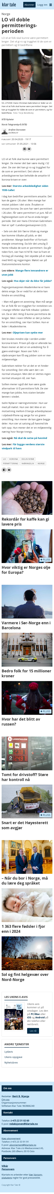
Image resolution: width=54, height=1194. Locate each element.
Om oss (5, 1099)
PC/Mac (35, 1014)
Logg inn (42, 4)
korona (13, 459)
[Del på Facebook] (24, 149)
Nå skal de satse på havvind (30, 438)
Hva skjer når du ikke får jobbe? (33, 280)
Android (40, 1017)
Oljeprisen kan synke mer (28, 332)
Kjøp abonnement (11, 1138)
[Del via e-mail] (29, 149)
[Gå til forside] (9, 5)
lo (4, 459)
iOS (29, 1017)
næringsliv (28, 463)
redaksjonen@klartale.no (23, 1123)
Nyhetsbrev (11, 1062)
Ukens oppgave (13, 1057)
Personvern (8, 1169)
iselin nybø (28, 459)
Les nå (33, 1030)
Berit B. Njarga (20, 1096)
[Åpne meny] (51, 4)
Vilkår (5, 1166)
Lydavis (8, 1051)
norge (41, 463)
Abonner (29, 4)
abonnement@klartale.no (22, 1144)
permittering (10, 463)
